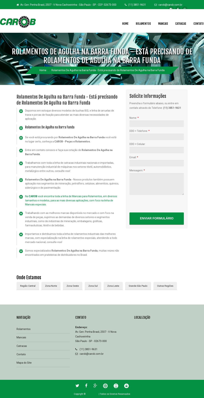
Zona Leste (113, 285)
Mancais (163, 23)
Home (125, 23)
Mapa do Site (24, 362)
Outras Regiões (165, 285)
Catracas (180, 23)
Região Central (27, 285)
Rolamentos (143, 23)
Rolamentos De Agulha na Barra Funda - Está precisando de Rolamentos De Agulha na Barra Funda (108, 70)
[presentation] (157, 203)
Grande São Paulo (138, 285)
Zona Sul (93, 285)
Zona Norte (51, 285)
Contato (21, 354)
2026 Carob (92, 394)
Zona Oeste (73, 285)
